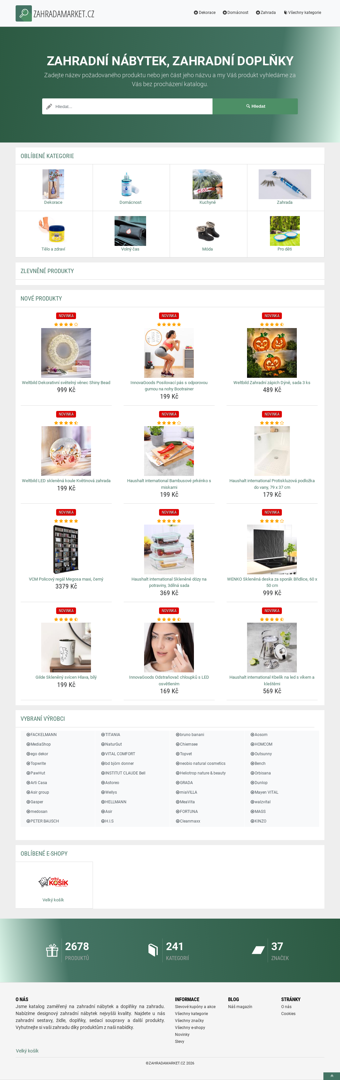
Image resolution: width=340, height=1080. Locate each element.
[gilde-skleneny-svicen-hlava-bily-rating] (66, 619)
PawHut (35, 773)
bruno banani (189, 734)
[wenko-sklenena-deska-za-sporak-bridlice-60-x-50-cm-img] (272, 549)
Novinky (182, 1034)
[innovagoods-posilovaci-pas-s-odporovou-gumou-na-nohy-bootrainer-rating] (169, 324)
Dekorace (204, 12)
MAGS (258, 811)
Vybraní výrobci (43, 718)
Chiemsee (186, 744)
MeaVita (185, 802)
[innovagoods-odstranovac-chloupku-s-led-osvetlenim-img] (169, 647)
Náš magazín (240, 1006)
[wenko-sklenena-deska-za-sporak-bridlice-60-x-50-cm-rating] (272, 521)
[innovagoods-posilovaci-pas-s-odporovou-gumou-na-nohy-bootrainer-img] (169, 353)
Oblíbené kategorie (47, 155)
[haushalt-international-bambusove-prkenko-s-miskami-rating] (169, 423)
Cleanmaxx (187, 821)
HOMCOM (261, 744)
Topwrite (36, 763)
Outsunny (261, 754)
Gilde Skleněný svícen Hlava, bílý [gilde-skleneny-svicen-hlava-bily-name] (66, 677)
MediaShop (38, 744)
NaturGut (111, 744)
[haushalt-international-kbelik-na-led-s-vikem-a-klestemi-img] (272, 647)
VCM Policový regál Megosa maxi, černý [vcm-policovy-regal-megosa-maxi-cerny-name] (66, 579)
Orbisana (260, 773)
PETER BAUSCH (42, 821)
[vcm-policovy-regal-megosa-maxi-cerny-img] (66, 549)
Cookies (288, 1013)
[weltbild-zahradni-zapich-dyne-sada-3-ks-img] (272, 353)
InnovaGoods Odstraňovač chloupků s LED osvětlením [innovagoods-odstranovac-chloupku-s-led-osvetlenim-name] (169, 680)
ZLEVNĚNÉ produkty (47, 270)
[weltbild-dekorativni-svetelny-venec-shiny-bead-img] (66, 353)
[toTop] (331, 1076)
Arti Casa (36, 782)
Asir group (37, 792)
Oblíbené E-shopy (44, 853)
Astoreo (109, 782)
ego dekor (37, 754)
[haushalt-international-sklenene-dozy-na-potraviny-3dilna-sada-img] (169, 549)
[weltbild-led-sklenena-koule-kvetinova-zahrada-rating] (66, 423)
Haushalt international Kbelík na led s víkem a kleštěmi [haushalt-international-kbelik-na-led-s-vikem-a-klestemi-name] (271, 680)
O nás (286, 1006)
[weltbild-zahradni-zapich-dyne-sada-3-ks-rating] (272, 324)
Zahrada (265, 12)
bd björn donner (117, 763)
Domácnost (235, 12)
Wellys (108, 792)
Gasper (34, 802)
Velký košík (27, 1050)
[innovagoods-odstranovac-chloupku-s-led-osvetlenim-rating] (169, 619)
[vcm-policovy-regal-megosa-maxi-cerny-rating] (66, 521)
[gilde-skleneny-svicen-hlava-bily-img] (66, 647)
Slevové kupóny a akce (195, 1006)
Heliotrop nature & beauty (200, 773)
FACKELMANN (41, 734)
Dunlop (259, 782)
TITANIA (110, 734)
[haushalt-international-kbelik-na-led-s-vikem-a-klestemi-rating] (272, 619)
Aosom (259, 734)
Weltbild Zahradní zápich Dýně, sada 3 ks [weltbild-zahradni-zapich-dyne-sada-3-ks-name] (271, 382)
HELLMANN (113, 802)
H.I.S (107, 821)
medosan (36, 811)
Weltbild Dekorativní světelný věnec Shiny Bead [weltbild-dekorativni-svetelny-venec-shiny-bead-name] (66, 382)
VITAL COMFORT (117, 754)
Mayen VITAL (264, 792)
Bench (258, 763)
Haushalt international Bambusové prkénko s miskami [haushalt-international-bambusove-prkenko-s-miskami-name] (169, 484)
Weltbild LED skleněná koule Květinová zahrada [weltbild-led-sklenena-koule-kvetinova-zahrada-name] (66, 480)
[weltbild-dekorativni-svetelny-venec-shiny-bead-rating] (66, 324)
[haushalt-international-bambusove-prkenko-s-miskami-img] (169, 451)
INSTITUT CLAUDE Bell (122, 773)
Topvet (183, 754)
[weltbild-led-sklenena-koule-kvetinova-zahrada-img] (66, 451)
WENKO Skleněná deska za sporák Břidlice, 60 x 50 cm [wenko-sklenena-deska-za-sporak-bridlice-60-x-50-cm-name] (272, 582)
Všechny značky (189, 1020)
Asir (106, 811)
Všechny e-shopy (190, 1027)
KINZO (258, 821)
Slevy (179, 1041)
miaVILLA (186, 792)
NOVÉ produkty (41, 298)
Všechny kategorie (302, 12)
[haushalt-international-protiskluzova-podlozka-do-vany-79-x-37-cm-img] (272, 451)
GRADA (184, 782)
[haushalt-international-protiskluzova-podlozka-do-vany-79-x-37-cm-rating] (272, 423)
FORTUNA (186, 811)
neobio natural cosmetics (200, 763)
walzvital (260, 802)
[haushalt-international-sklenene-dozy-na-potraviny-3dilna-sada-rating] (169, 521)
